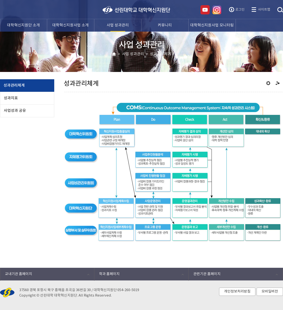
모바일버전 (270, 291)
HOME (114, 54)
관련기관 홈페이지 (233, 275)
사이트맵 (264, 10)
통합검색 (280, 10)
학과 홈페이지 (138, 275)
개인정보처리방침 (237, 291)
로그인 (240, 10)
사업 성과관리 (133, 54)
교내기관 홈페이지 (44, 275)
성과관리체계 (160, 54)
